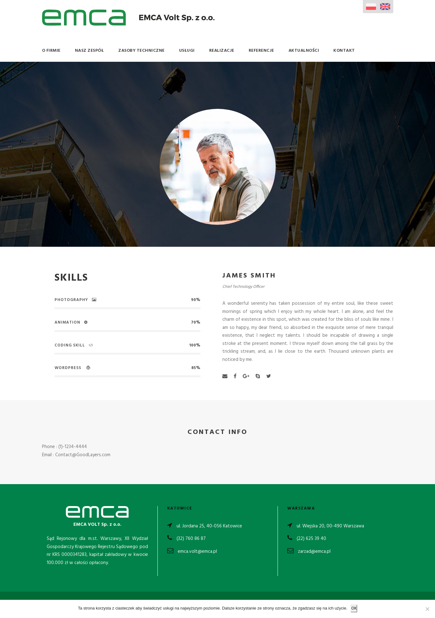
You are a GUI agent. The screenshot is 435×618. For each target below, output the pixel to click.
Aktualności (304, 50)
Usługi (187, 50)
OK (354, 608)
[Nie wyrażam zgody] (427, 609)
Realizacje (221, 50)
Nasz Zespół (89, 50)
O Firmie (51, 50)
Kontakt (344, 50)
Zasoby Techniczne (141, 50)
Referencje (261, 50)
